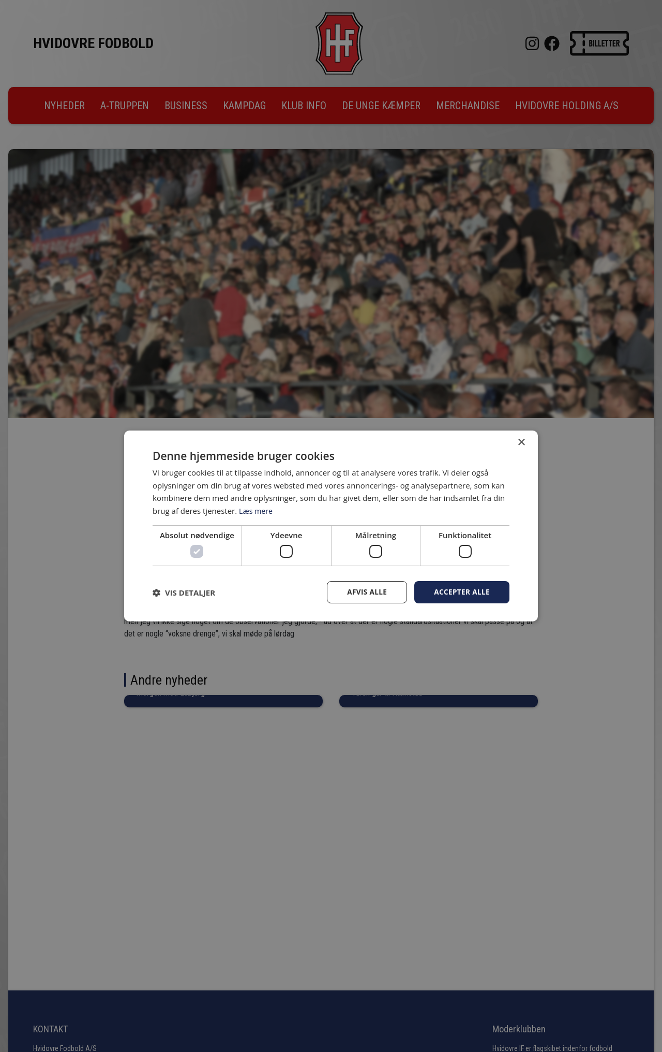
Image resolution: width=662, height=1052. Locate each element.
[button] (184, 592)
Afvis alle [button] (364, 592)
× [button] (521, 442)
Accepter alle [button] (461, 592)
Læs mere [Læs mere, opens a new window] (257, 510)
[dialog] (331, 526)
